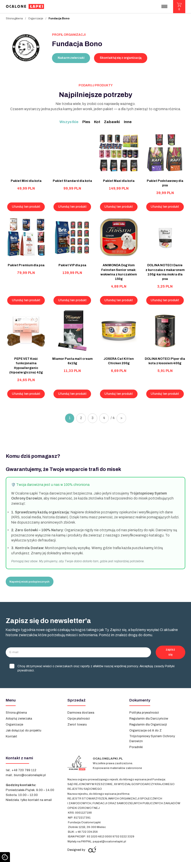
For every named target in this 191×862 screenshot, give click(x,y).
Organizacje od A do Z (145, 730)
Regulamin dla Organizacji (148, 724)
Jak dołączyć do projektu (23, 730)
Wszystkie (68, 122)
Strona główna (14, 18)
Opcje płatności (78, 718)
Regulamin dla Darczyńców (148, 718)
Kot (97, 122)
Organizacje (35, 18)
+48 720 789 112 (24, 770)
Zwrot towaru (77, 724)
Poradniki (136, 747)
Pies (86, 122)
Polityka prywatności (144, 712)
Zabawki (112, 122)
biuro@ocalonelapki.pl (30, 775)
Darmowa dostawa (80, 712)
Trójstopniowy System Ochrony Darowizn (152, 738)
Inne (128, 122)
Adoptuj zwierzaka (19, 718)
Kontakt (11, 736)
